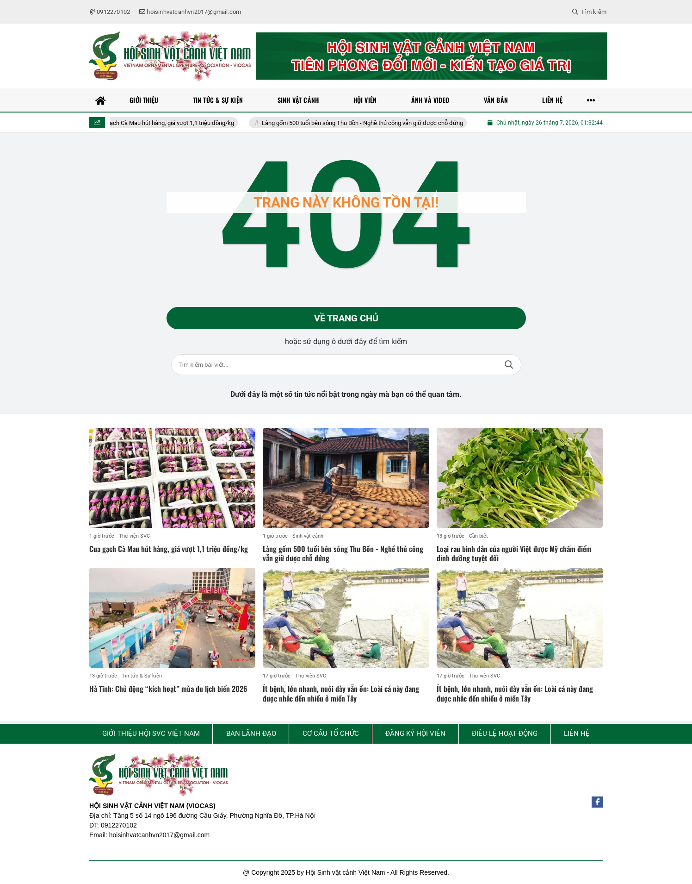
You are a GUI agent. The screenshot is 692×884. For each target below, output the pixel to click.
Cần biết (478, 536)
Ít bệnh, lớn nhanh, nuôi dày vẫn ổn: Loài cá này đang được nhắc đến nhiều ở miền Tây (341, 693)
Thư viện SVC (134, 536)
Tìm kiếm (508, 364)
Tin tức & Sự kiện (142, 676)
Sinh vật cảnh (307, 536)
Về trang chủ (346, 318)
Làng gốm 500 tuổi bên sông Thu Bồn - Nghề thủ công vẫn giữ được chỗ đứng (368, 122)
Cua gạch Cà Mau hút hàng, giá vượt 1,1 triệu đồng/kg (170, 122)
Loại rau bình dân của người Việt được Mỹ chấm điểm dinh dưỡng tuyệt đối (514, 553)
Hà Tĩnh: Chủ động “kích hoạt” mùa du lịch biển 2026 (168, 688)
